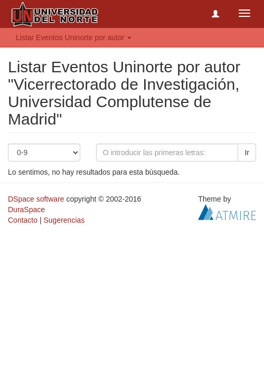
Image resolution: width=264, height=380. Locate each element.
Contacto (22, 220)
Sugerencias (63, 220)
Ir (246, 152)
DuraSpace (26, 209)
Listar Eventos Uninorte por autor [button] (73, 37)
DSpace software (36, 199)
